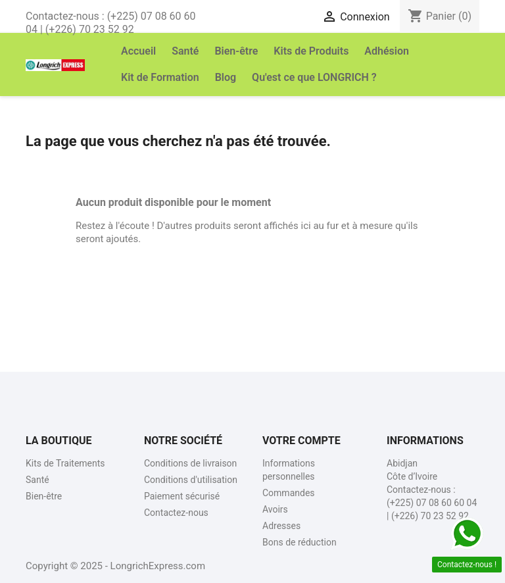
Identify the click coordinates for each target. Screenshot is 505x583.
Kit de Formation (160, 77)
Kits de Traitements (65, 463)
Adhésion (386, 51)
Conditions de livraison (190, 463)
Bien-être (236, 51)
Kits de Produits (311, 51)
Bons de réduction (299, 542)
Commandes (288, 493)
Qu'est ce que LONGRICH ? (314, 77)
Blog (225, 77)
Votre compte (301, 440)
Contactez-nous (176, 512)
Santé (185, 51)
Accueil (138, 51)
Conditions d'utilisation (190, 479)
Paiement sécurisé (182, 496)
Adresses (281, 525)
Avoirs (275, 509)
